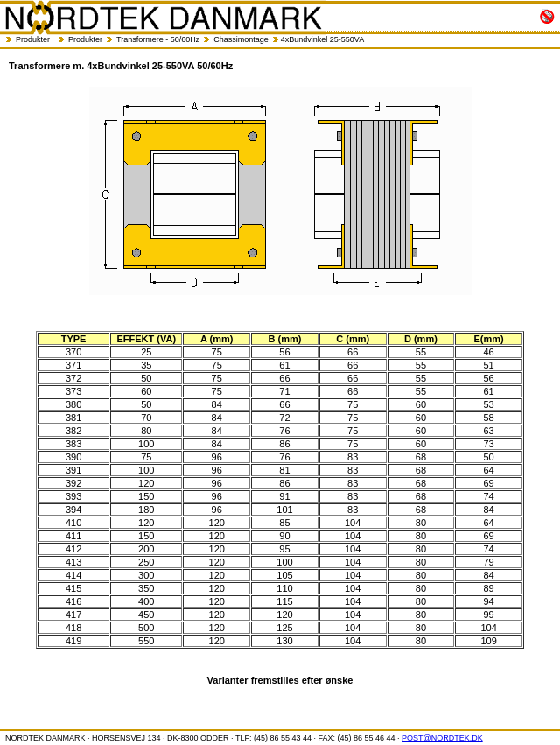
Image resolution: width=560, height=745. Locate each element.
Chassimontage (241, 39)
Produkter (33, 39)
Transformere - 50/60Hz (158, 39)
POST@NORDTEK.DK (442, 738)
